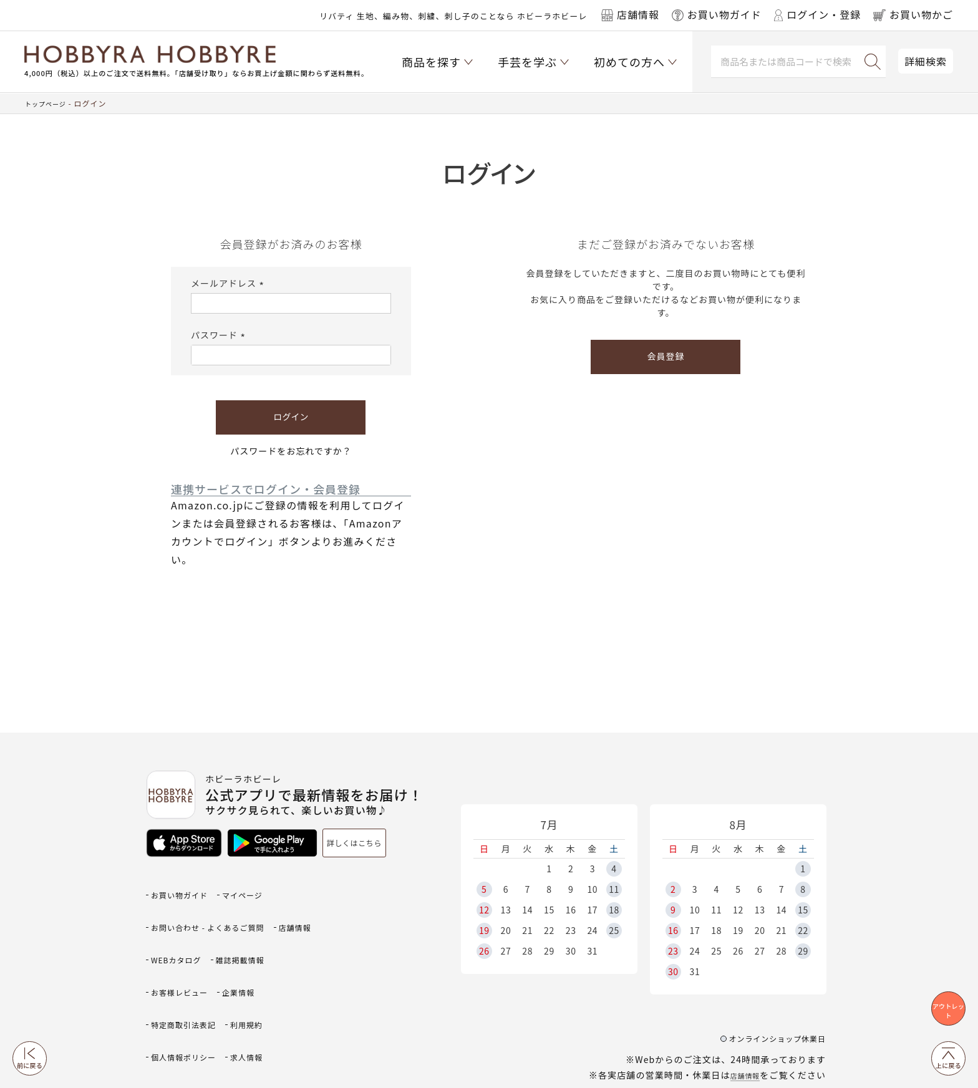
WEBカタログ (236, 926)
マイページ (260, 885)
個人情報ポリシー (245, 987)
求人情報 (171, 1007)
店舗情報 (741, 1019)
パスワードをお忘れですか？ (291, 451)
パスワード (220, 335)
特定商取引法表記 (245, 966)
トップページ (49, 103)
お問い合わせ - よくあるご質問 (220, 906)
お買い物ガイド (186, 885)
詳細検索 (925, 61)
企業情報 (171, 966)
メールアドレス (229, 283)
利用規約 (171, 987)
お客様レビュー (260, 946)
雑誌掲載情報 (181, 946)
